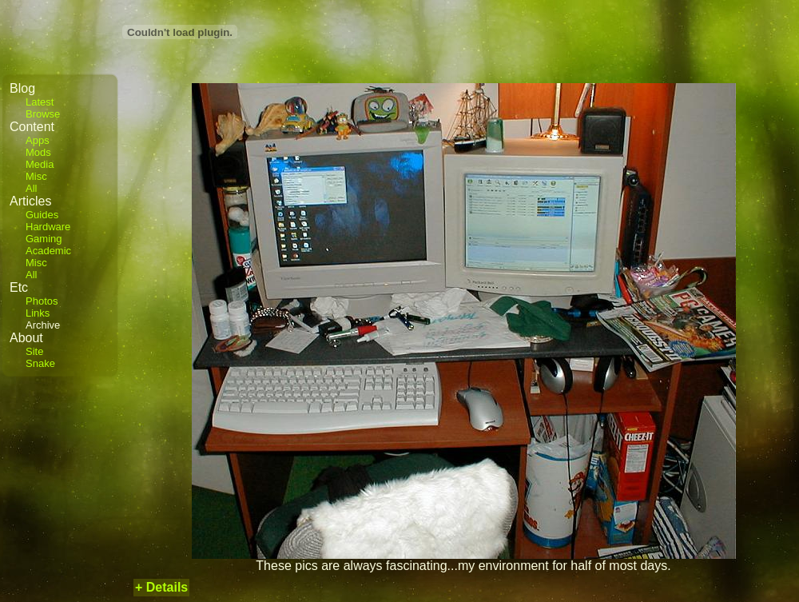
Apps (38, 140)
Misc (36, 176)
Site (34, 351)
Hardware (48, 227)
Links (38, 313)
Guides (42, 215)
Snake (40, 363)
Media (40, 164)
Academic (48, 251)
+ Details (161, 587)
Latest (40, 102)
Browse (43, 114)
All (31, 188)
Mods (38, 152)
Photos (42, 301)
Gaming (44, 239)
